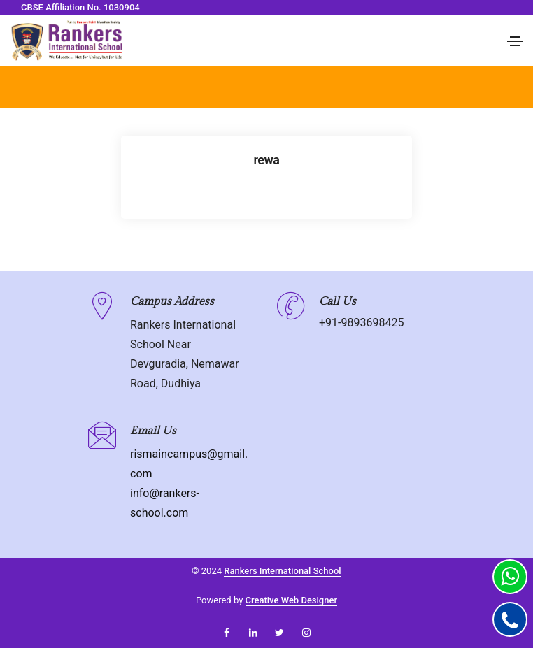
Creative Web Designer (292, 600)
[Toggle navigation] (515, 41)
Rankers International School (282, 571)
